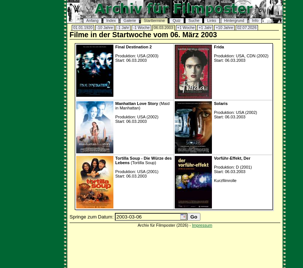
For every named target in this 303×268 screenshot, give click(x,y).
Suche (193, 21)
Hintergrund (234, 21)
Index (111, 21)
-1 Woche (141, 28)
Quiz (176, 21)
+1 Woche (186, 28)
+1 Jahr (205, 28)
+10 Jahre (224, 28)
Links (211, 21)
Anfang (92, 21)
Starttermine (154, 21)
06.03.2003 (163, 28)
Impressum (202, 225)
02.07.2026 (247, 28)
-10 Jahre (105, 28)
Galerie (129, 21)
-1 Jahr (123, 28)
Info (255, 21)
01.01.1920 (83, 28)
